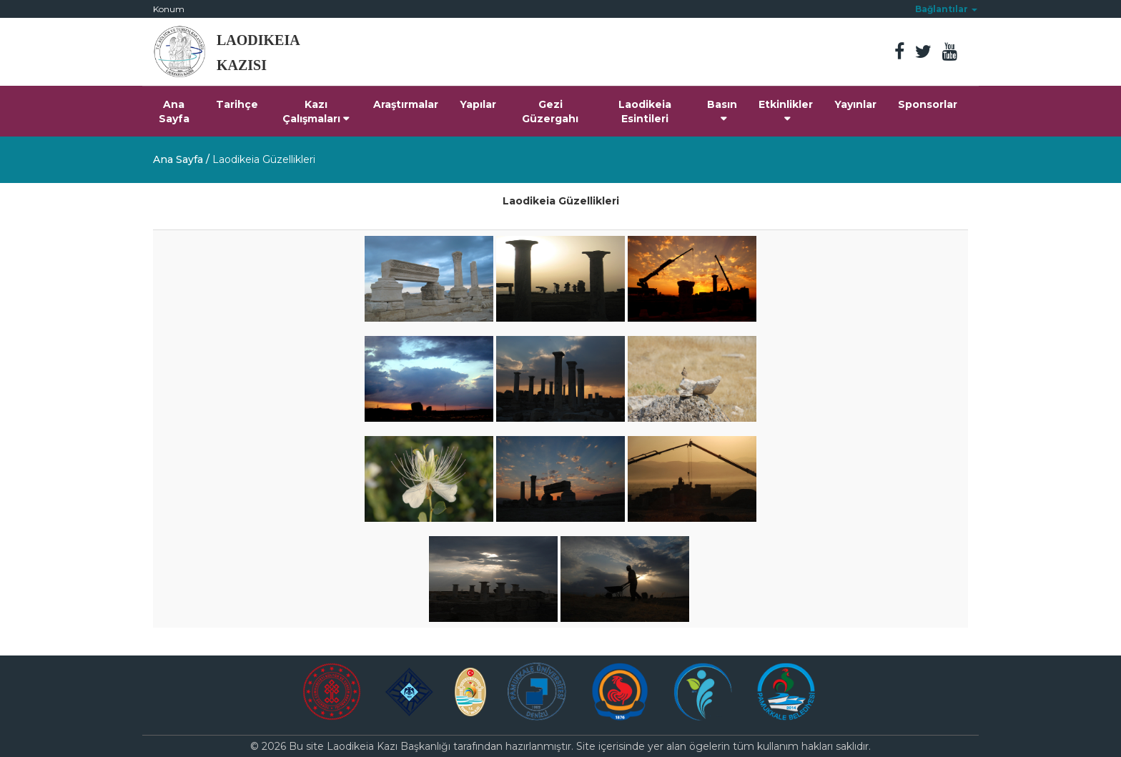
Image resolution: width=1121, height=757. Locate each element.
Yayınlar (855, 104)
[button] (946, 9)
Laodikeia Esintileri (644, 111)
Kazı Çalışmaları (315, 111)
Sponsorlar (927, 104)
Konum (168, 9)
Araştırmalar (405, 104)
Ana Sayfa (174, 111)
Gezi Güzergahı (550, 111)
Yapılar (478, 104)
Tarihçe (237, 104)
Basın (722, 111)
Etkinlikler (786, 111)
